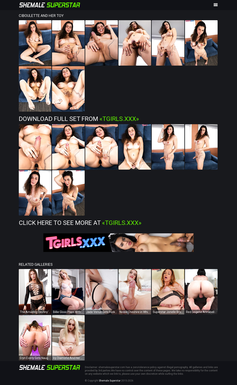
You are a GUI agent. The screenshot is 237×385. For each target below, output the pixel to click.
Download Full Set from (79, 118)
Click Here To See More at (80, 222)
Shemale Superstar (110, 380)
